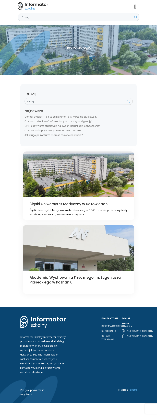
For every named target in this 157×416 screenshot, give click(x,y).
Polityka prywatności (32, 390)
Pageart (133, 389)
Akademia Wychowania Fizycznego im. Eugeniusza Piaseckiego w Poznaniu (75, 280)
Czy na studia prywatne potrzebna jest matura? (53, 130)
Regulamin (26, 394)
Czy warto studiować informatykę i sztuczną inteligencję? (59, 121)
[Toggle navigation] (136, 6)
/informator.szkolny (132, 331)
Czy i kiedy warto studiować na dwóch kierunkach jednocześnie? (63, 126)
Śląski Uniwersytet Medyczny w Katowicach (69, 203)
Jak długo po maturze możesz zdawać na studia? (54, 135)
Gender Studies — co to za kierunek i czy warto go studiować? (61, 116)
